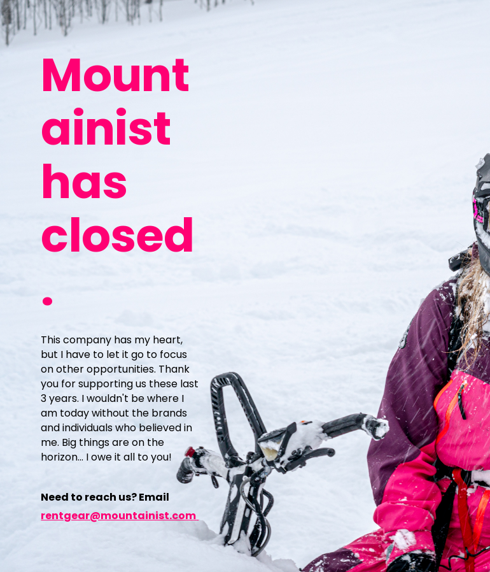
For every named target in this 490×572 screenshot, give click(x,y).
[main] (120, 181)
